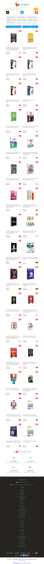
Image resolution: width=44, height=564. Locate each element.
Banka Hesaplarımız (22, 517)
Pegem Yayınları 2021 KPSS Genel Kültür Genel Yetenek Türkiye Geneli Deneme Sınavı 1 (30, 258)
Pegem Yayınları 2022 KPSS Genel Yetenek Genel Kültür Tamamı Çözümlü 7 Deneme (13, 284)
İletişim (22, 500)
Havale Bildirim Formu (22, 496)
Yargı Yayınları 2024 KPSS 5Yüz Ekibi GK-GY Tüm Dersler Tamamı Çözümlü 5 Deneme (30, 48)
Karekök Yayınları (22, 543)
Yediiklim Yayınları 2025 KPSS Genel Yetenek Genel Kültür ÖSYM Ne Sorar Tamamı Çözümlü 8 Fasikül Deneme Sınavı (13, 363)
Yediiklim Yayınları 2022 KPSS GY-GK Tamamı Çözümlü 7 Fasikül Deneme (29, 337)
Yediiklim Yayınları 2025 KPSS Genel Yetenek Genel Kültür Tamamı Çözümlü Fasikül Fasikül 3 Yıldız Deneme (13, 337)
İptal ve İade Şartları (22, 513)
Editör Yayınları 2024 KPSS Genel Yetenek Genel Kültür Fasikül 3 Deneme (30, 127)
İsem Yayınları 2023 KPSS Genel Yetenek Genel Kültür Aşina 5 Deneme (30, 179)
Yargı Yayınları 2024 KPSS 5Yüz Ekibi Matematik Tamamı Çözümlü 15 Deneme (30, 415)
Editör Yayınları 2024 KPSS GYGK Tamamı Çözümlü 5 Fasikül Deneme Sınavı (13, 153)
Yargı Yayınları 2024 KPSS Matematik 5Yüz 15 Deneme (29, 441)
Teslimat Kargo (22, 515)
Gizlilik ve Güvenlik (22, 512)
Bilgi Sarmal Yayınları (22, 538)
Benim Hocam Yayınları (22, 536)
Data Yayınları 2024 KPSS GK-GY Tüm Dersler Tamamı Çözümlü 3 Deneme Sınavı (12, 101)
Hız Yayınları (22, 541)
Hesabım (22, 522)
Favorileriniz (22, 525)
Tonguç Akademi (22, 544)
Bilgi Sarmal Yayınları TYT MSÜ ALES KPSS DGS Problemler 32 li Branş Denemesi (13, 441)
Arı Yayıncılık (22, 534)
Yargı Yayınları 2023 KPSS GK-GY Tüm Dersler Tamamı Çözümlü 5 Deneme (13, 179)
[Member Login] (22, 12)
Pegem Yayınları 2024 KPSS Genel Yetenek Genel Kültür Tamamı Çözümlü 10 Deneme (30, 284)
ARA (36, 9)
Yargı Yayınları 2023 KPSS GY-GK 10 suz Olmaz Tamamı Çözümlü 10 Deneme (13, 310)
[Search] (22, 9)
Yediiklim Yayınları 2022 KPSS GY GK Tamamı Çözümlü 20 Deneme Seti (29, 232)
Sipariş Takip (22, 524)
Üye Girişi (22, 491)
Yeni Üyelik (22, 489)
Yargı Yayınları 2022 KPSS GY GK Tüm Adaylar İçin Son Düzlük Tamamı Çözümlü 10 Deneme (12, 232)
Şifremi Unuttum (22, 493)
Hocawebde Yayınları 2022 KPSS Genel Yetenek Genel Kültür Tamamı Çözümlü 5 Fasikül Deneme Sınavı (13, 206)
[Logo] (22, 4)
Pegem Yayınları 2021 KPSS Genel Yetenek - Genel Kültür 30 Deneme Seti (13, 389)
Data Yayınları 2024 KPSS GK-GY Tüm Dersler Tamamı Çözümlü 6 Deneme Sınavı (12, 75)
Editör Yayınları (22, 539)
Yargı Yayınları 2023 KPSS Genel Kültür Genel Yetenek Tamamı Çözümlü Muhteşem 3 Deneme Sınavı (13, 258)
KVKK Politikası (22, 507)
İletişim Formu (22, 494)
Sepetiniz (22, 527)
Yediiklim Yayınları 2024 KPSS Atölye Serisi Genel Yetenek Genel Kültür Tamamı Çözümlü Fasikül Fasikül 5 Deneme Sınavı (12, 48)
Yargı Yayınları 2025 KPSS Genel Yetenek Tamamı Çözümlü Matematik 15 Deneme (13, 415)
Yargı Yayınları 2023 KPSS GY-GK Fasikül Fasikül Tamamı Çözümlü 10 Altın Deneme (30, 363)
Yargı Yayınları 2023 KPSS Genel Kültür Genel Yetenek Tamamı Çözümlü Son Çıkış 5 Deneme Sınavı (30, 389)
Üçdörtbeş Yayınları (22, 546)
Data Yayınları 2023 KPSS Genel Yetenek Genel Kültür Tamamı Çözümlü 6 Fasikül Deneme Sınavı (30, 153)
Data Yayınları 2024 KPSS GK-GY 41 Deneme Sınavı (29, 100)
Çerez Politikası (22, 508)
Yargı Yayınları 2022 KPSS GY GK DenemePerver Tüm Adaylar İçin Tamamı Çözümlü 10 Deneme (30, 206)
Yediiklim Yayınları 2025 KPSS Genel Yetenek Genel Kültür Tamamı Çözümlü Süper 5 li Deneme (30, 311)
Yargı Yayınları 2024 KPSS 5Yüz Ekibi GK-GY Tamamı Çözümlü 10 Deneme (13, 127)
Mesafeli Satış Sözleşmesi (22, 510)
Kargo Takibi (22, 498)
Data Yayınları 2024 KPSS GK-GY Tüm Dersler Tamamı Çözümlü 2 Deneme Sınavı (29, 75)
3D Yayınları (22, 532)
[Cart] (36, 12)
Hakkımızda (22, 505)
